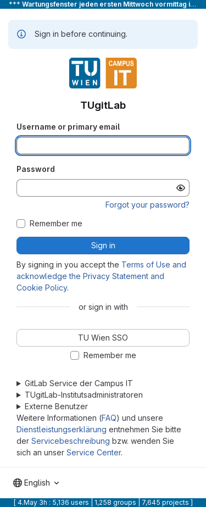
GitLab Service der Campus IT (79, 383)
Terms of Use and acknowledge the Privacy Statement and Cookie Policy (101, 276)
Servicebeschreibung (70, 440)
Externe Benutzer (56, 406)
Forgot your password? (147, 204)
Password (35, 169)
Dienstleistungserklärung (61, 429)
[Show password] (181, 188)
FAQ (109, 417)
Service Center (93, 452)
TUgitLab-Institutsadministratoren (84, 394)
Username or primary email (68, 126)
